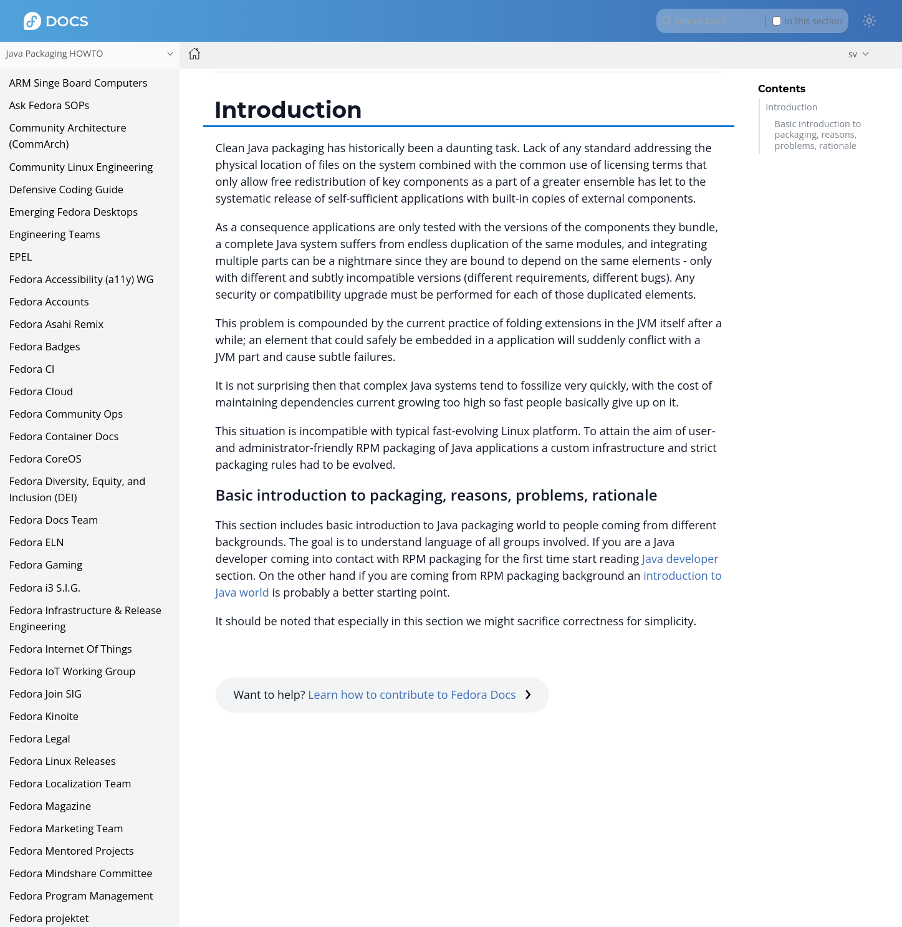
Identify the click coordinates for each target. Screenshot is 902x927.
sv (852, 54)
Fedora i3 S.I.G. (44, 587)
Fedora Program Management (81, 895)
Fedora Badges (44, 346)
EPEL (20, 256)
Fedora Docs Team (53, 519)
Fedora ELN (36, 542)
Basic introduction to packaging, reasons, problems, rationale (818, 134)
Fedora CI (31, 369)
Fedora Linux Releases (62, 761)
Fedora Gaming (45, 564)
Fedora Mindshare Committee (80, 873)
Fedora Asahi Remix (56, 324)
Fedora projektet (49, 918)
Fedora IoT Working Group (72, 671)
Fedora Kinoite (44, 716)
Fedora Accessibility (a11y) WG (81, 279)
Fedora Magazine (50, 806)
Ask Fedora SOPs (49, 105)
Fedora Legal (39, 738)
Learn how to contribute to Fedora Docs (419, 694)
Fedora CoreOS (45, 458)
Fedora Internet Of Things (70, 648)
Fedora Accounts (49, 301)
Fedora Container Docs (63, 436)
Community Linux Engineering (81, 167)
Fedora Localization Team (70, 783)
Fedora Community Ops (66, 413)
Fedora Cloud (41, 391)
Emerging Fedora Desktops (73, 211)
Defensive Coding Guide (66, 189)
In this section (807, 21)
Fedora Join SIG (45, 693)
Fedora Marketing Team (66, 828)
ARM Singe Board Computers (78, 82)
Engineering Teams (54, 234)
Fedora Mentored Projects (71, 850)
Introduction (791, 107)
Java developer (680, 558)
